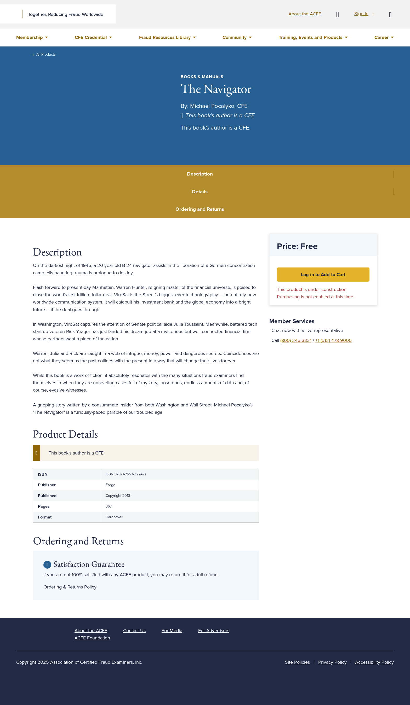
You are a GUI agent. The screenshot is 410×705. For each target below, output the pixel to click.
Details (200, 192)
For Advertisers (213, 630)
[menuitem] (32, 37)
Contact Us (134, 630)
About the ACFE (304, 13)
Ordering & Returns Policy (69, 587)
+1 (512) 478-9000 (333, 340)
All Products (46, 54)
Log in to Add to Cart (323, 274)
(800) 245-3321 (295, 340)
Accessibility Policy (374, 662)
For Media (172, 630)
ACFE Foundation (92, 638)
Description (200, 174)
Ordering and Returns (199, 209)
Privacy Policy (332, 662)
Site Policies (297, 662)
